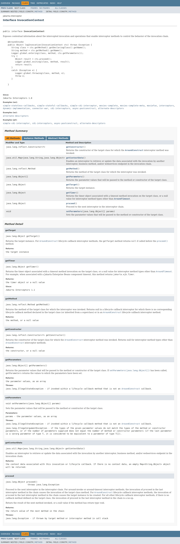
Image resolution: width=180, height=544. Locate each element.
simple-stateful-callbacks (52, 105)
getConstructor (74, 147)
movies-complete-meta (132, 105)
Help (59, 3)
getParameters (74, 176)
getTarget (71, 184)
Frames (34, 8)
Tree (32, 3)
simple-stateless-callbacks (19, 105)
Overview (5, 3)
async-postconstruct (84, 108)
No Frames (44, 8)
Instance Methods (34, 138)
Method (38, 12)
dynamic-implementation (16, 108)
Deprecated (42, 3)
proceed (70, 203)
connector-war (40, 108)
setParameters (74, 211)
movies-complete (108, 105)
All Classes (60, 8)
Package (16, 3)
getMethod (71, 168)
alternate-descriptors (111, 108)
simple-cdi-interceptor (83, 105)
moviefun (152, 105)
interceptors (166, 105)
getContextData (74, 158)
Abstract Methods (58, 138)
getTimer (71, 193)
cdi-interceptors (60, 108)
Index (52, 3)
